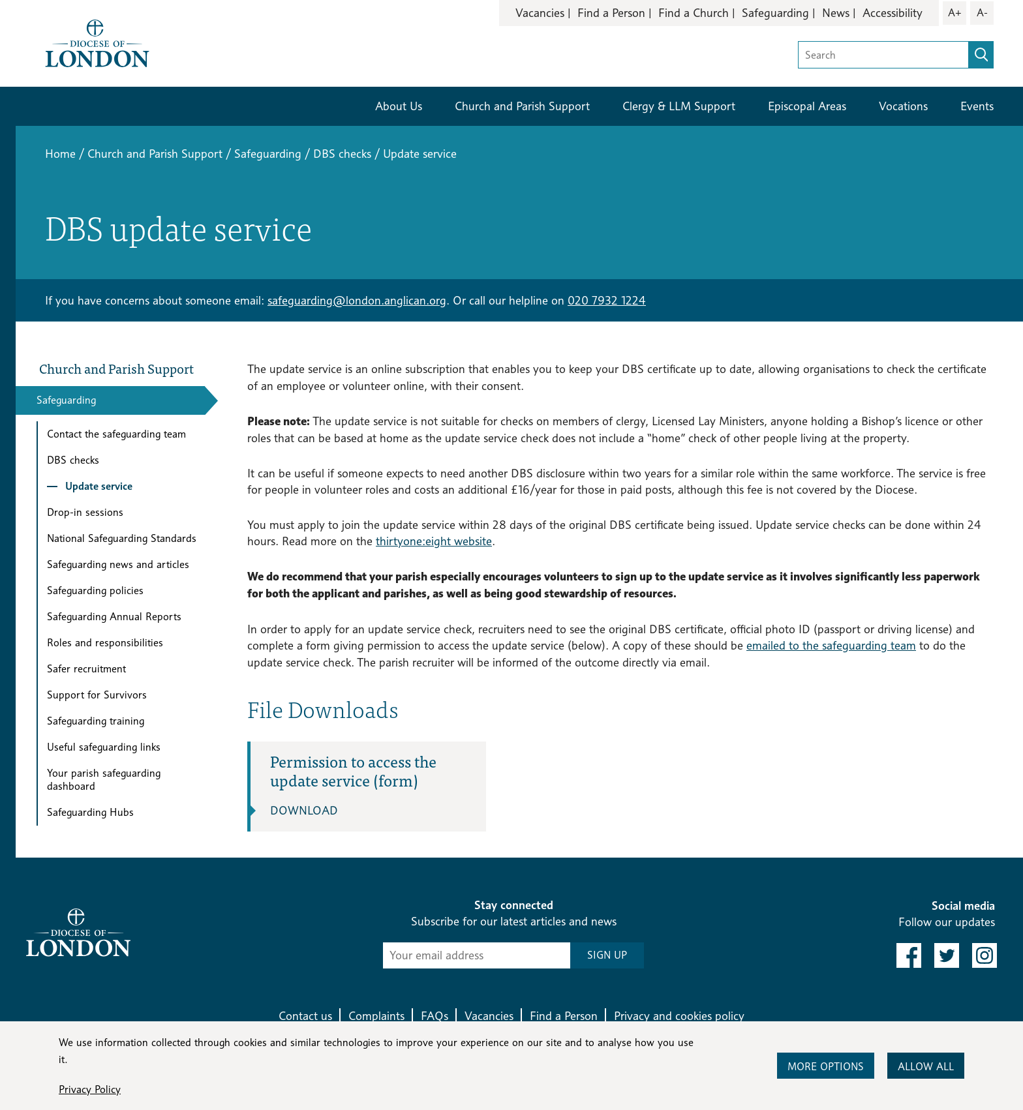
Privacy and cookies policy (679, 1016)
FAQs (434, 1016)
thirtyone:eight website (434, 541)
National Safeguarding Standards (121, 538)
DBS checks (342, 153)
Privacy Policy (90, 1089)
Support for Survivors (97, 695)
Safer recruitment (86, 669)
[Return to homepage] (97, 42)
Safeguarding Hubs (90, 812)
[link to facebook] (908, 955)
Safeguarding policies (95, 590)
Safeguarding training (95, 721)
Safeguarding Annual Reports (114, 616)
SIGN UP (607, 955)
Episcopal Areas (807, 106)
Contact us (305, 1016)
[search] (981, 54)
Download (304, 810)
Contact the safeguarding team (116, 434)
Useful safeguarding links (103, 747)
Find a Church (693, 13)
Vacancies (539, 13)
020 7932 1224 (607, 300)
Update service (98, 486)
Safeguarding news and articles (118, 564)
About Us (398, 106)
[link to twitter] (946, 955)
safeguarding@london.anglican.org (356, 300)
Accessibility (893, 13)
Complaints (376, 1016)
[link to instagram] (984, 955)
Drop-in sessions (85, 512)
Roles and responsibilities (105, 643)
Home (60, 153)
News (835, 13)
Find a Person (611, 13)
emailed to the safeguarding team (831, 645)
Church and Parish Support (522, 106)
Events (977, 106)
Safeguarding (775, 13)
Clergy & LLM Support (678, 106)
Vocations (903, 106)
